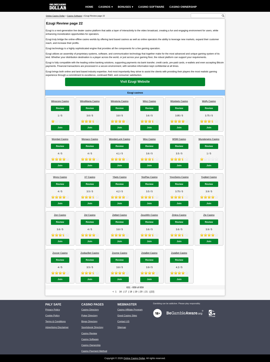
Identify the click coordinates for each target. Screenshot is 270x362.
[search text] (207, 15)
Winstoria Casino (119, 101)
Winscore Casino (60, 101)
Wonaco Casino (89, 139)
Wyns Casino (60, 177)
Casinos (104, 6)
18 (131, 291)
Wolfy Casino (209, 101)
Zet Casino (90, 215)
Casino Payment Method (94, 351)
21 (146, 291)
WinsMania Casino (90, 101)
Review (60, 108)
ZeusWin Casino (149, 215)
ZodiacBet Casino (90, 253)
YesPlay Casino (149, 177)
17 (125, 291)
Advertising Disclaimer (57, 327)
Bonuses (124, 6)
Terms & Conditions (55, 321)
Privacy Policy (52, 309)
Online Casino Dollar (134, 358)
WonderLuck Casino (119, 139)
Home (89, 6)
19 (136, 291)
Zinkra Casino (179, 215)
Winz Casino (149, 101)
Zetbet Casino (119, 215)
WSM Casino (179, 139)
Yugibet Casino (209, 177)
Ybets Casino (119, 177)
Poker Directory (89, 315)
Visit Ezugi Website (135, 81)
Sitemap (121, 327)
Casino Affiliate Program (130, 309)
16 (120, 291)
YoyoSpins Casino (179, 177)
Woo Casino (149, 139)
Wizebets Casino (179, 101)
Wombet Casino (60, 139)
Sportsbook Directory (92, 327)
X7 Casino (89, 177)
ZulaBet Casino (179, 253)
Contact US (123, 321)
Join (60, 127)
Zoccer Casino (60, 253)
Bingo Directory (89, 321)
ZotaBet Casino (149, 253)
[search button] (223, 15)
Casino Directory (90, 309)
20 (141, 291)
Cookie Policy (52, 315)
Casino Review (89, 333)
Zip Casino (208, 215)
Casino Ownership (183, 6)
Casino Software (151, 6)
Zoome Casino (119, 253)
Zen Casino (60, 215)
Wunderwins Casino (209, 139)
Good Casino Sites (127, 315)
